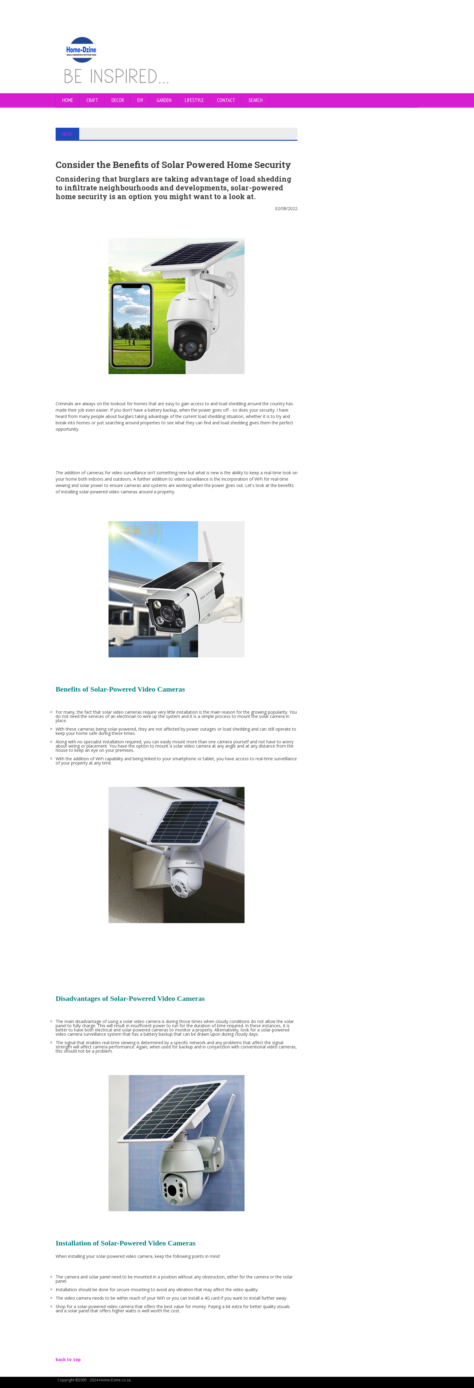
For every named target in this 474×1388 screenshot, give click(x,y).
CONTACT (226, 100)
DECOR (118, 100)
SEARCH (255, 100)
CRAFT (92, 100)
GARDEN (164, 100)
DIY (140, 100)
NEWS (67, 134)
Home (67, 100)
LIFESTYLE (194, 100)
